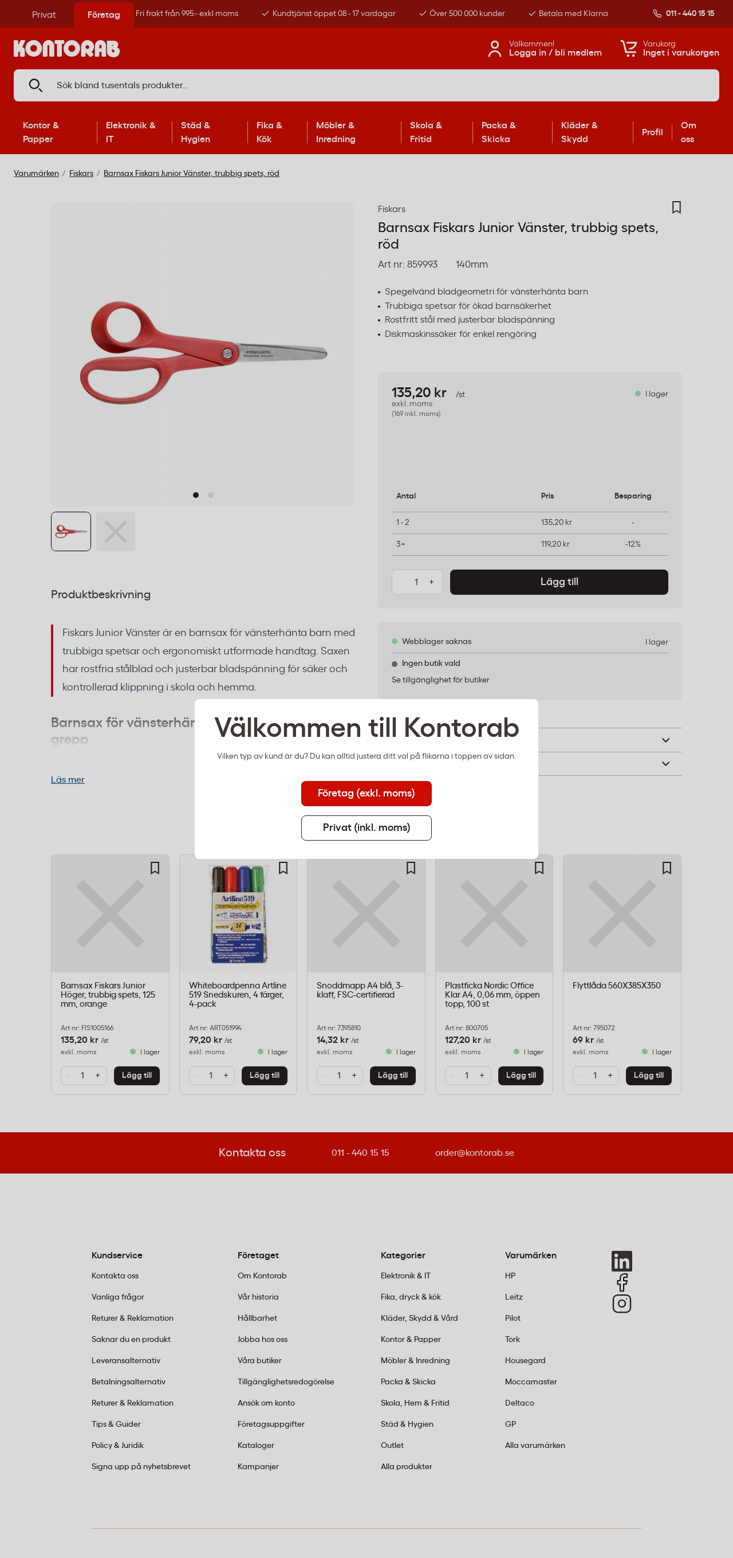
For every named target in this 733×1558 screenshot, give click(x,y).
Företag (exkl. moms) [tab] (366, 793)
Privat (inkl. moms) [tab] (367, 828)
